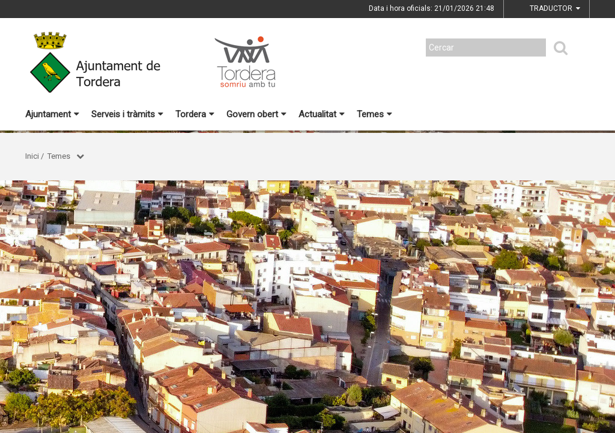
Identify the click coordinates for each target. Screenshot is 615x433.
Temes (374, 114)
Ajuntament (52, 114)
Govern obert (256, 114)
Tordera (194, 114)
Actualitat (321, 114)
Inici (32, 156)
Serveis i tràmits (127, 114)
